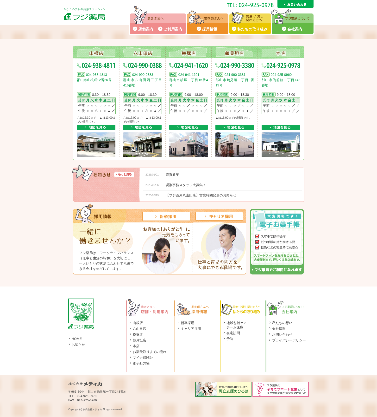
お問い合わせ (295, 4)
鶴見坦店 (234, 51)
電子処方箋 (141, 363)
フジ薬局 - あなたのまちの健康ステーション (84, 14)
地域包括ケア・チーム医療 (238, 325)
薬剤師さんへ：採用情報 (197, 307)
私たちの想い (282, 323)
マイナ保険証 (143, 357)
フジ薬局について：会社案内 (287, 307)
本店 (281, 51)
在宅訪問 (233, 333)
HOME (77, 339)
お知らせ (78, 344)
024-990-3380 (234, 65)
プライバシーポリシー (289, 340)
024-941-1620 (188, 65)
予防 (229, 339)
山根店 (96, 51)
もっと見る (124, 174)
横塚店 (188, 51)
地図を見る (96, 127)
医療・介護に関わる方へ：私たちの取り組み (242, 307)
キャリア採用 (191, 329)
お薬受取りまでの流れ (149, 352)
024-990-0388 (142, 65)
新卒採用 (187, 323)
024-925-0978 (281, 65)
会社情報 (279, 329)
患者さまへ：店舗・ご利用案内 (150, 307)
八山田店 (142, 51)
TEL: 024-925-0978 (250, 5)
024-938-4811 (96, 65)
